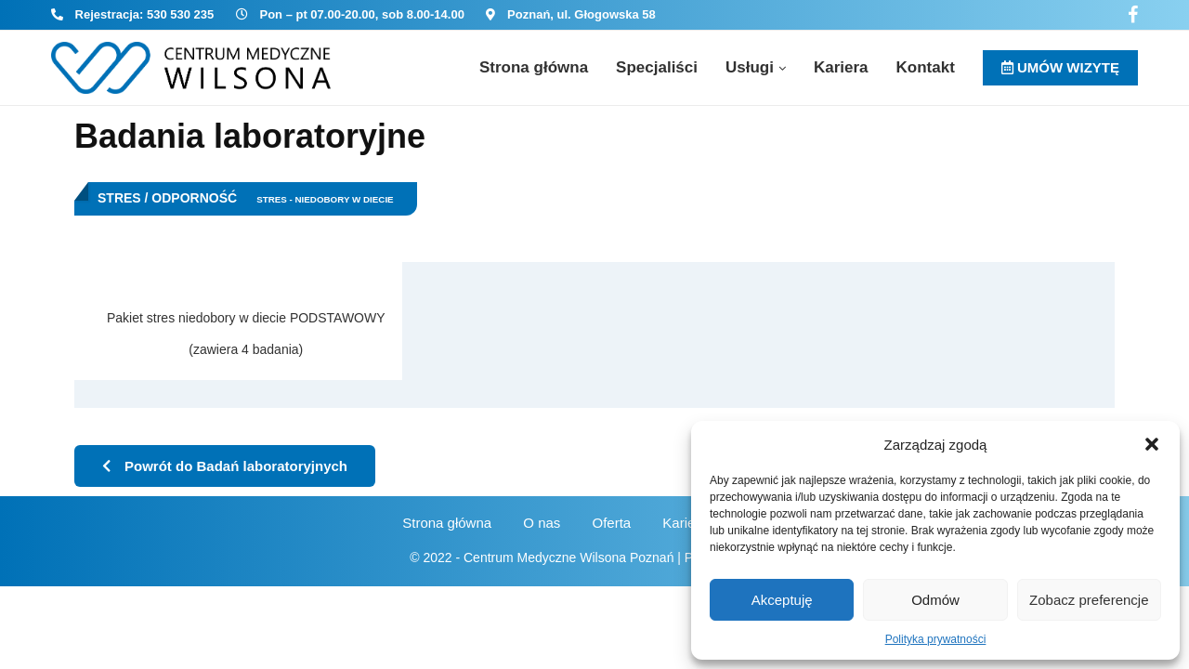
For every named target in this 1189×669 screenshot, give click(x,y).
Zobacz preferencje (1088, 600)
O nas (541, 523)
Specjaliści (657, 67)
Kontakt (925, 67)
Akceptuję (782, 600)
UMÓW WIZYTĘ (1060, 67)
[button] (1152, 444)
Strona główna (533, 67)
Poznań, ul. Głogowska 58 (581, 14)
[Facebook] (1133, 15)
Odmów (935, 600)
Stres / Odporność (167, 197)
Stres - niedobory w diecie (325, 199)
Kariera (841, 67)
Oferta (612, 523)
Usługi (749, 67)
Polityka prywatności (935, 639)
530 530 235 (180, 14)
